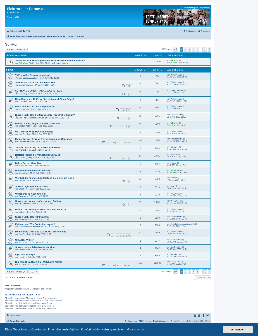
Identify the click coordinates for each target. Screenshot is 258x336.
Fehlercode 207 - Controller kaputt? (35, 224)
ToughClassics (29, 93)
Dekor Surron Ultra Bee (28, 163)
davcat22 (23, 102)
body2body (27, 158)
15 (125, 142)
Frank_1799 (176, 262)
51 (129, 265)
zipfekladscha (177, 139)
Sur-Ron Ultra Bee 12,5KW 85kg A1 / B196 (38, 262)
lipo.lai (22, 264)
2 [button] (185, 49)
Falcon (173, 163)
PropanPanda (25, 203)
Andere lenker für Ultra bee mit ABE (35, 82)
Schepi (22, 212)
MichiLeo (23, 166)
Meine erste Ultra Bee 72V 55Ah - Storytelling (40, 231)
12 (114, 142)
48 (118, 265)
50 (125, 265)
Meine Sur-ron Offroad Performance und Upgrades (43, 139)
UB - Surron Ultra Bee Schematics (34, 131)
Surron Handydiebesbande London (35, 247)
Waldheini (23, 189)
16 (129, 142)
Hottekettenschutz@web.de (35, 118)
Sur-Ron (11, 44)
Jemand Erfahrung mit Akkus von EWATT (38, 147)
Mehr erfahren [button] (136, 329)
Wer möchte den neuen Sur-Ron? (34, 170)
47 (114, 265)
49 (121, 265)
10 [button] (205, 49)
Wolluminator (176, 75)
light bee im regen (25, 254)
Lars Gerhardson (26, 141)
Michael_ (27, 109)
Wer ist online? (13, 285)
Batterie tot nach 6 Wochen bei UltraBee (37, 154)
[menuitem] (26, 31)
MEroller (23, 63)
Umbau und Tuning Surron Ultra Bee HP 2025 (40, 209)
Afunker (174, 154)
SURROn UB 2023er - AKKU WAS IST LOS (38, 90)
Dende (22, 180)
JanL (173, 186)
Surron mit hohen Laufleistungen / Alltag (38, 201)
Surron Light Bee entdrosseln (31, 186)
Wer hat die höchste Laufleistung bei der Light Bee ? (44, 178)
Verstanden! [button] (238, 329)
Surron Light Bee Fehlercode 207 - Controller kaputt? (45, 115)
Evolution (23, 173)
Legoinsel (23, 219)
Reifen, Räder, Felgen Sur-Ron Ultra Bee (37, 123)
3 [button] (189, 49)
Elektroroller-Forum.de (26, 9)
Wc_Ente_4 (176, 193)
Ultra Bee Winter (24, 240)
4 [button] (193, 49)
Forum (10, 17)
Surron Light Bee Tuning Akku (32, 217)
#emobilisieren (13, 12)
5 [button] (197, 49)
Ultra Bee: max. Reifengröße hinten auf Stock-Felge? (44, 99)
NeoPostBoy (24, 134)
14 (121, 142)
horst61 (174, 178)
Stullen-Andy (176, 115)
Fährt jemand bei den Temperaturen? (36, 106)
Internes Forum (61, 63)
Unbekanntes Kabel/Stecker (30, 193)
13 (118, 142)
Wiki (17, 17)
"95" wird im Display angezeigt (32, 75)
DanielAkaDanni (30, 78)
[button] (175, 49)
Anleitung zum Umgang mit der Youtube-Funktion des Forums (50, 60)
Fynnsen (23, 196)
